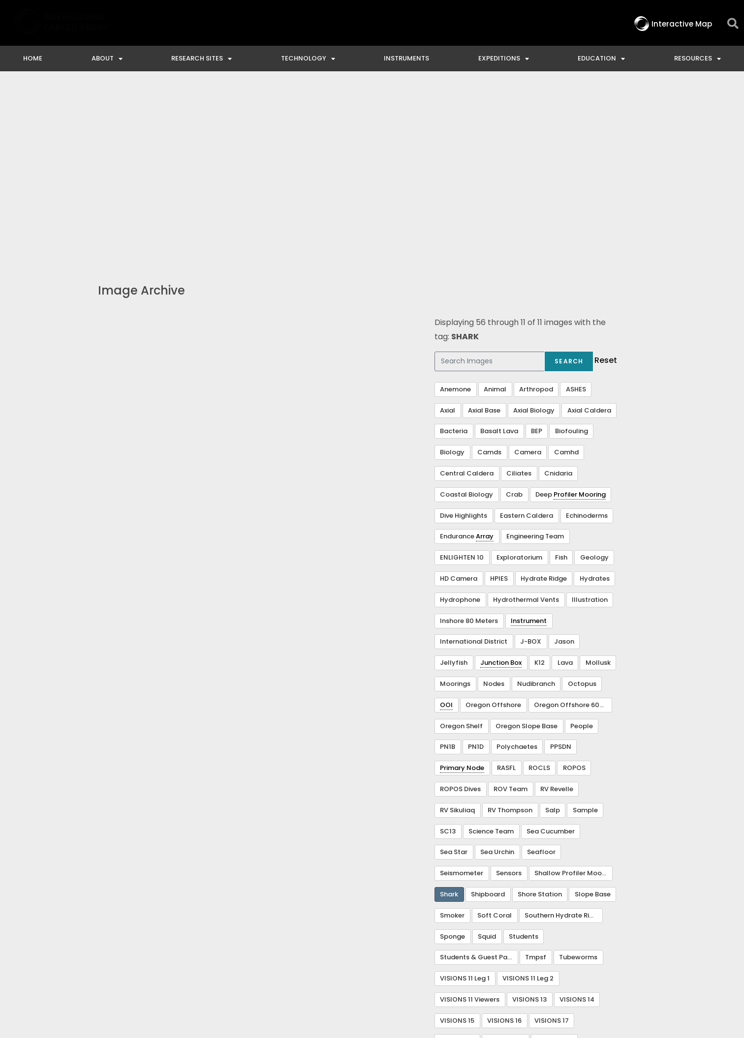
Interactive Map (273, 951)
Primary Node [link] (462, 588)
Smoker (452, 736)
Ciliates (518, 294)
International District (473, 462)
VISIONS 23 (458, 883)
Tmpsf (535, 778)
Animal (495, 210)
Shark (449, 715)
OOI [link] (446, 526)
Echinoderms (587, 336)
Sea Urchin (497, 673)
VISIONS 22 (554, 862)
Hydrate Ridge (544, 399)
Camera (527, 273)
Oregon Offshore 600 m (573, 526)
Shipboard (488, 715)
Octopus (582, 504)
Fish (561, 378)
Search (569, 182)
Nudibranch (536, 504)
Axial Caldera (589, 231)
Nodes (493, 504)
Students (523, 757)
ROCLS (539, 588)
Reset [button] (605, 181)
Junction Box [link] (501, 483)
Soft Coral (494, 736)
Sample (585, 631)
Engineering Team (535, 357)
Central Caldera (467, 294)
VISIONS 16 (504, 841)
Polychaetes (516, 567)
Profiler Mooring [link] (580, 315)
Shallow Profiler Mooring (573, 694)
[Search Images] (489, 182)
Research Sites (201, 59)
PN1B (447, 567)
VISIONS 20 (505, 862)
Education (601, 59)
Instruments (406, 58)
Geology (594, 378)
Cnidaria (558, 294)
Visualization (509, 883)
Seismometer (461, 694)
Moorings (455, 504)
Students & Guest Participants (479, 778)
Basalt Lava (499, 252)
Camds (489, 273)
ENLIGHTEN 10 (462, 378)
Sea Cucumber (551, 652)
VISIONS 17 (551, 841)
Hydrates (595, 399)
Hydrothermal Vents (526, 420)
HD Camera (458, 399)
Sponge (452, 757)
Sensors (509, 694)
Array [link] (485, 357)
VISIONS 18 (457, 862)
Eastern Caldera (526, 336)
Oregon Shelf (461, 547)
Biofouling (571, 252)
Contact (341, 951)
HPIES (499, 399)
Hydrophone (460, 420)
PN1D (476, 567)
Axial (447, 231)
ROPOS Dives (460, 610)
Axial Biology (534, 231)
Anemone (455, 210)
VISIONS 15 (457, 841)
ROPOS (574, 588)
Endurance (467, 357)
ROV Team (510, 610)
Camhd (566, 273)
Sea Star (453, 673)
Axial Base (484, 231)
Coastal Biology (466, 315)
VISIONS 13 (529, 820)
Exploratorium (519, 378)
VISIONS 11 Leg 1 (465, 799)
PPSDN (560, 567)
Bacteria (453, 252)
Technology (308, 59)
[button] (733, 24)
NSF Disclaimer (551, 951)
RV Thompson (510, 631)
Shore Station (540, 715)
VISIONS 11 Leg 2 (528, 799)
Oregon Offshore (493, 526)
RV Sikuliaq (457, 631)
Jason (564, 462)
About (107, 59)
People (581, 547)
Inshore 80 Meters (469, 441)
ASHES (576, 210)
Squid (487, 757)
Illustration (590, 420)
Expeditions (503, 59)
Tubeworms (578, 778)
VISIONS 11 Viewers (469, 820)
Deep (570, 316)
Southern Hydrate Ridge (563, 736)
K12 (539, 483)
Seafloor (541, 673)
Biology (452, 273)
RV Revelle (556, 610)
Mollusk (598, 483)
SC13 (448, 652)
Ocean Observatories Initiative (440, 951)
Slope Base (593, 715)
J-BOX (530, 462)
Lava (565, 483)
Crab (514, 315)
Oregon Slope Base (527, 547)
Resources (697, 59)
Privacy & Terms (634, 951)
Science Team (491, 652)
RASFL (506, 588)
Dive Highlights (463, 336)
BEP (536, 252)
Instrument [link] (529, 441)
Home (32, 58)
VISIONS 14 (576, 820)
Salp (552, 631)
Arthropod (536, 210)
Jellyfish (453, 483)
